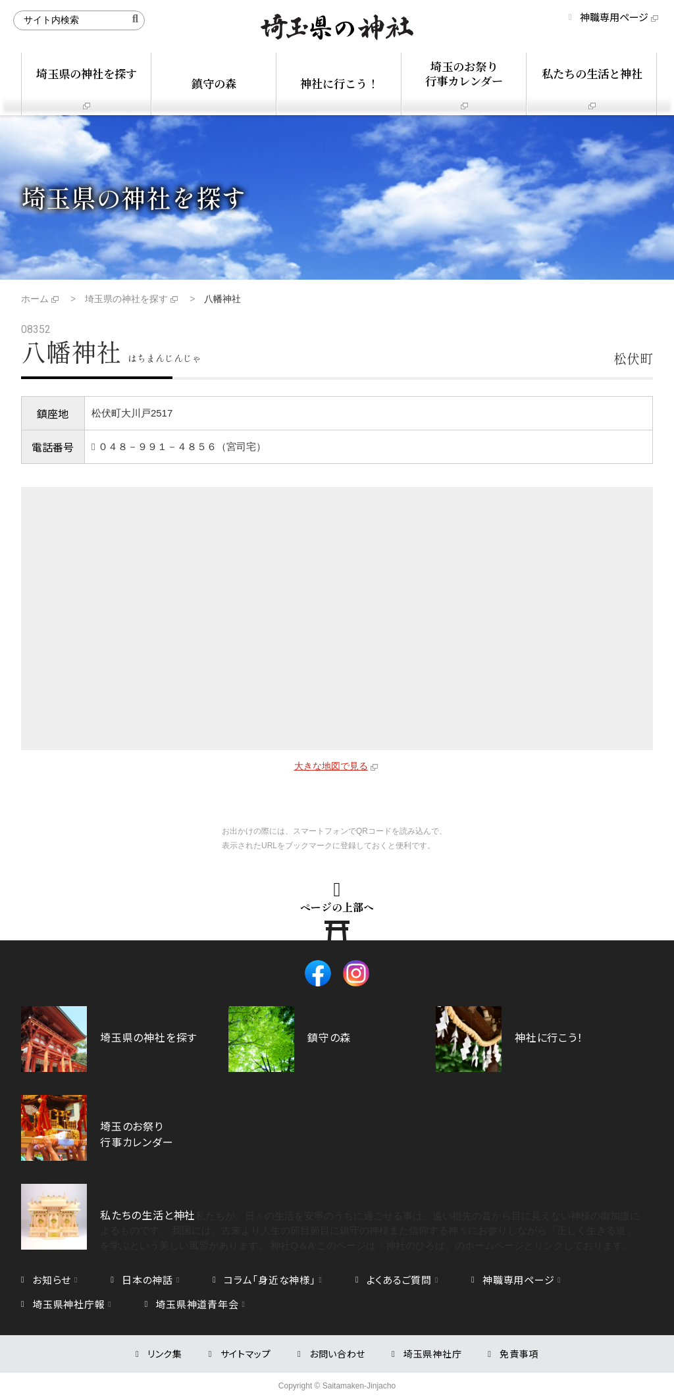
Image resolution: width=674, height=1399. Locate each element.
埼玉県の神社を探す (86, 73)
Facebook (318, 973)
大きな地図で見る (331, 766)
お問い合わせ (337, 1353)
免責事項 (519, 1353)
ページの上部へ (337, 907)
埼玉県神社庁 (432, 1353)
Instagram (356, 973)
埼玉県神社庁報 (68, 1304)
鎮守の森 (214, 83)
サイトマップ (245, 1353)
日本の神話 (147, 1279)
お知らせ (51, 1279)
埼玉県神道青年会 (196, 1304)
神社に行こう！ (339, 83)
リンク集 (164, 1353)
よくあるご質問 (399, 1279)
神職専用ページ (614, 17)
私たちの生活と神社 (592, 73)
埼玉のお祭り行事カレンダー (464, 73)
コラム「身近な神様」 (270, 1279)
